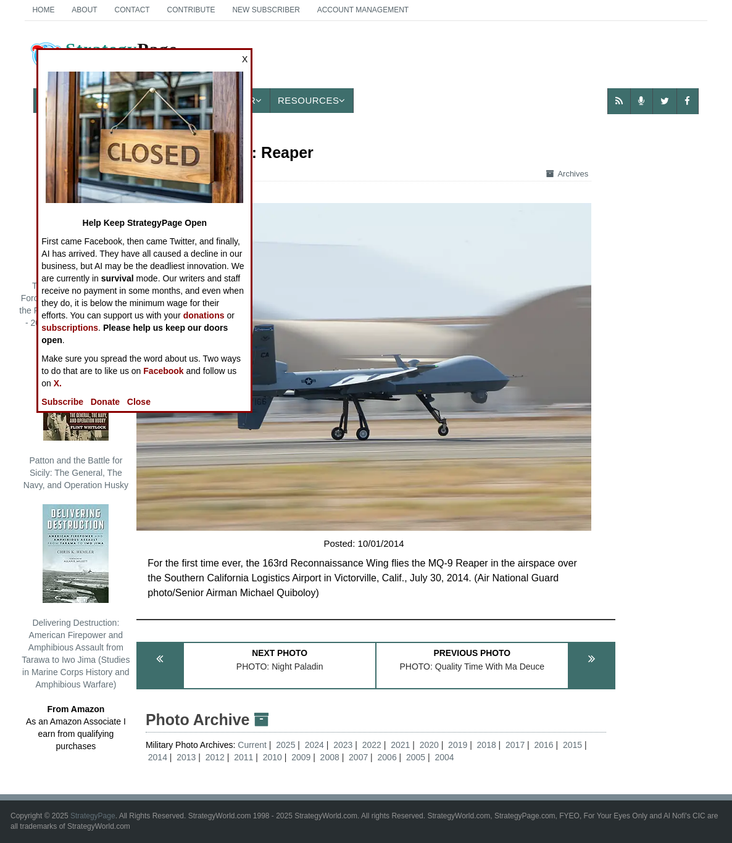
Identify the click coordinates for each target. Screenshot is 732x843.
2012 (215, 757)
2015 (572, 745)
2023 (342, 745)
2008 (329, 757)
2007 (358, 757)
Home (43, 10)
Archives (567, 173)
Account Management (363, 10)
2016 (544, 745)
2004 (444, 757)
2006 (387, 757)
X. (58, 383)
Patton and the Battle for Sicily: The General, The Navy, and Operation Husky (75, 416)
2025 (285, 745)
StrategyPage (92, 816)
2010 (272, 757)
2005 (415, 757)
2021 (400, 745)
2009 (300, 757)
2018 (486, 745)
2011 (243, 757)
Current (253, 745)
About (84, 10)
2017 (515, 745)
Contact (132, 10)
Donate (105, 402)
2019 (457, 745)
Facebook (163, 371)
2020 (429, 745)
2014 (157, 757)
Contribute (191, 10)
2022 (371, 745)
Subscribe (62, 402)
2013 (186, 757)
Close (139, 402)
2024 (314, 745)
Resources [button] (312, 100)
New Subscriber (265, 10)
